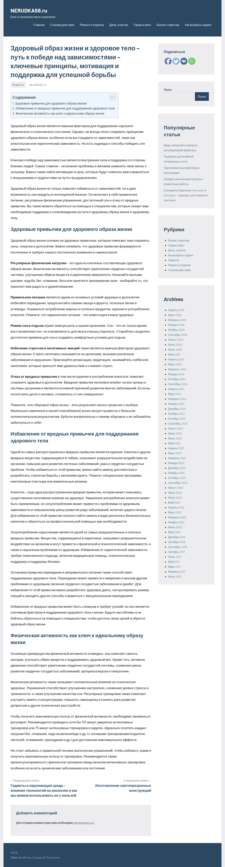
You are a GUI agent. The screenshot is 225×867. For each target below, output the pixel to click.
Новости (18, 84)
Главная (39, 24)
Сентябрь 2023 (177, 423)
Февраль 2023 (177, 458)
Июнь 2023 (175, 438)
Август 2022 (175, 487)
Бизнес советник (168, 24)
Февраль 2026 (177, 319)
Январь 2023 (176, 463)
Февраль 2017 (177, 571)
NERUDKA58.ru (32, 10)
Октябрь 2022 (177, 477)
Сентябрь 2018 (177, 547)
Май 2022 (174, 502)
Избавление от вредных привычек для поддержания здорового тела (65, 108)
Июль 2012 (175, 576)
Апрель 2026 (176, 310)
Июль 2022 (175, 492)
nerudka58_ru (38, 84)
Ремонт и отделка (92, 24)
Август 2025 (175, 339)
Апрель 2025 (176, 359)
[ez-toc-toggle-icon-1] (111, 97)
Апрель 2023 (176, 448)
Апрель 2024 (176, 389)
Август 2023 (175, 428)
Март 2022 (175, 512)
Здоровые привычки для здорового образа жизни (51, 103)
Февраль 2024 (177, 398)
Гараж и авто (142, 24)
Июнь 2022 (175, 497)
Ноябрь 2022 (176, 472)
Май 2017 (174, 561)
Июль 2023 (175, 433)
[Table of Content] (113, 97)
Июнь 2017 (174, 556)
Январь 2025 (176, 374)
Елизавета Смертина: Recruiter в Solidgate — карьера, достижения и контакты (186, 195)
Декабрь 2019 (176, 537)
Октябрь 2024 (177, 379)
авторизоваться (84, 822)
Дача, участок (119, 24)
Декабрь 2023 (177, 408)
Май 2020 (174, 532)
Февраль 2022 (177, 517)
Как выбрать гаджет (198, 24)
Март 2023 (174, 453)
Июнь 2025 (175, 349)
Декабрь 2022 (177, 468)
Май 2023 (174, 443)
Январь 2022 (176, 522)
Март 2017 (174, 566)
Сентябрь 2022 (178, 482)
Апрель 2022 (176, 507)
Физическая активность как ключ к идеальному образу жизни (60, 113)
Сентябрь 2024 (178, 384)
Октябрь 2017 (176, 551)
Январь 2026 (176, 324)
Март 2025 (174, 364)
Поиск (168, 89)
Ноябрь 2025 (176, 329)
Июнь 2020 (175, 527)
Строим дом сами (62, 24)
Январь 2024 (176, 403)
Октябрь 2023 (177, 418)
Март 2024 (175, 394)
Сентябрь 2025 (177, 334)
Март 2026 (174, 315)
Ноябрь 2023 (176, 413)
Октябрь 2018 (176, 542)
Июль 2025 (175, 344)
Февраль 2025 (177, 369)
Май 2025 (174, 354)
